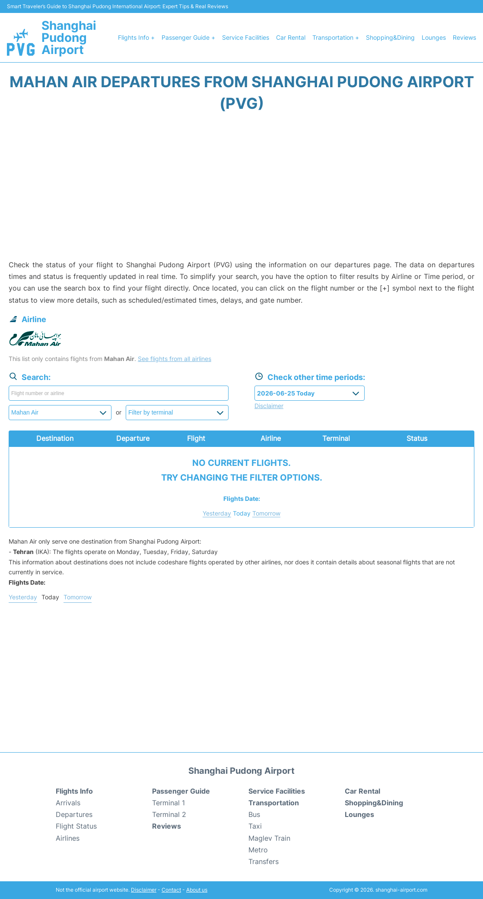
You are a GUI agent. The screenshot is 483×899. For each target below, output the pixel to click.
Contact (171, 889)
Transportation (273, 802)
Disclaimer (143, 889)
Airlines (67, 838)
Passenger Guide (181, 791)
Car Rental (290, 37)
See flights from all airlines (174, 358)
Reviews (464, 37)
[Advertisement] (241, 190)
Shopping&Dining (390, 37)
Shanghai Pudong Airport (68, 37)
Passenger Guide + (188, 37)
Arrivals (68, 802)
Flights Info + (136, 37)
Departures (74, 814)
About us (196, 889)
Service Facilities (245, 37)
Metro (258, 849)
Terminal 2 (169, 814)
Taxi (255, 826)
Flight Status (76, 826)
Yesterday (217, 513)
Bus (254, 814)
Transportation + (335, 37)
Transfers (263, 861)
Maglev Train (269, 838)
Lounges (434, 37)
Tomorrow (266, 513)
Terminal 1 (168, 802)
